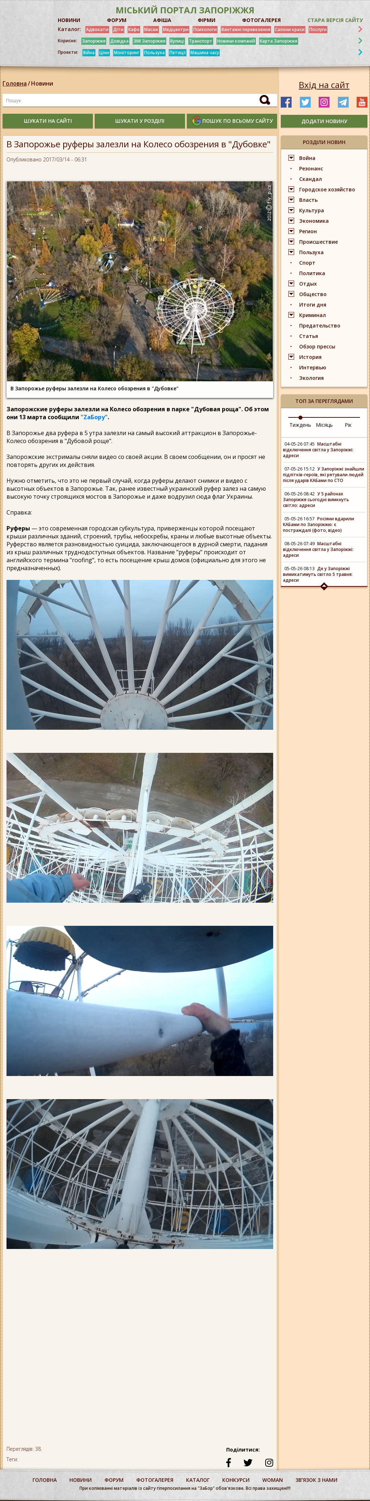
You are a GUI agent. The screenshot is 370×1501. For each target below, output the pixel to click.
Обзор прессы (317, 346)
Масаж (151, 29)
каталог (198, 1479)
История (310, 356)
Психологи (205, 29)
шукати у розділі (139, 120)
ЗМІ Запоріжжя (149, 41)
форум (114, 1479)
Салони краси (290, 29)
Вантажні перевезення (245, 29)
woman (272, 1479)
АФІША (162, 20)
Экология (311, 377)
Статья (308, 336)
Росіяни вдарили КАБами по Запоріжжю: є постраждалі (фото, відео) (318, 524)
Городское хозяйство (327, 189)
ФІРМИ (206, 20)
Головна (15, 83)
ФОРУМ (116, 20)
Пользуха (154, 52)
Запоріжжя (94, 41)
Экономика (314, 220)
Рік (348, 424)
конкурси (236, 1479)
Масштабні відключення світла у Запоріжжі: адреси (318, 450)
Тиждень (300, 424)
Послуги (318, 29)
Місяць (324, 424)
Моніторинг (126, 52)
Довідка (119, 41)
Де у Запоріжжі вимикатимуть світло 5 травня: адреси (318, 574)
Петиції (177, 52)
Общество (313, 294)
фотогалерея (154, 1479)
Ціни (104, 52)
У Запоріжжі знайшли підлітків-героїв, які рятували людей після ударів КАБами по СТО (323, 474)
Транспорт (200, 41)
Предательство (319, 325)
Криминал (312, 315)
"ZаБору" (94, 417)
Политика (312, 273)
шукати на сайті (48, 120)
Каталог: (69, 29)
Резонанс (311, 168)
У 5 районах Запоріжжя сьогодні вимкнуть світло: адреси (316, 499)
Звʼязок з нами (316, 1479)
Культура (311, 210)
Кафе (133, 29)
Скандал (310, 178)
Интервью (312, 367)
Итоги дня (312, 304)
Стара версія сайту (335, 20)
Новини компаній (236, 41)
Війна (89, 52)
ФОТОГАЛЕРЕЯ (261, 20)
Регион (308, 231)
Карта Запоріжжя (278, 41)
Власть (308, 199)
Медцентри (176, 29)
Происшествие (318, 241)
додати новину (324, 121)
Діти (118, 29)
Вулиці (177, 41)
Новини (42, 83)
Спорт (307, 262)
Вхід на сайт (324, 85)
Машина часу (204, 52)
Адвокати (97, 29)
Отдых (308, 283)
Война (307, 158)
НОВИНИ (69, 20)
